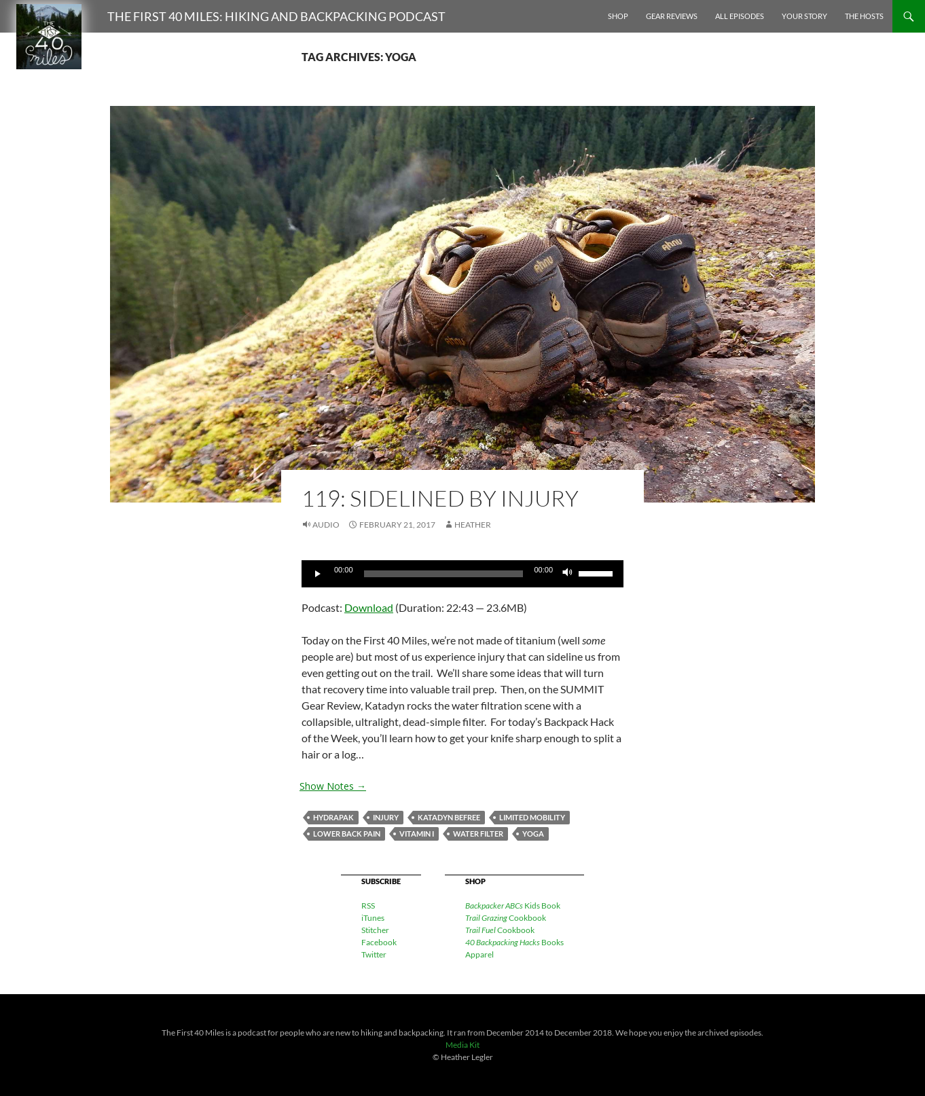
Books (514, 942)
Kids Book (512, 905)
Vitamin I (416, 833)
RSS (368, 905)
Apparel (479, 954)
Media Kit (462, 1045)
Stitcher (375, 930)
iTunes (372, 918)
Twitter (373, 954)
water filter (478, 833)
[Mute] (568, 574)
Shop (618, 16)
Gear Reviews (671, 16)
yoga (533, 833)
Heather (472, 524)
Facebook (379, 942)
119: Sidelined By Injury (440, 498)
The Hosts (864, 16)
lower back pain (346, 833)
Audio (326, 524)
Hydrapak (333, 817)
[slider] (444, 573)
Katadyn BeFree (449, 817)
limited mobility (532, 817)
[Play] (319, 574)
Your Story (804, 16)
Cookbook (505, 918)
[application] (462, 573)
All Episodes (739, 16)
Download (368, 607)
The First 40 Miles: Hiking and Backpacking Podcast (276, 16)
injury (386, 817)
